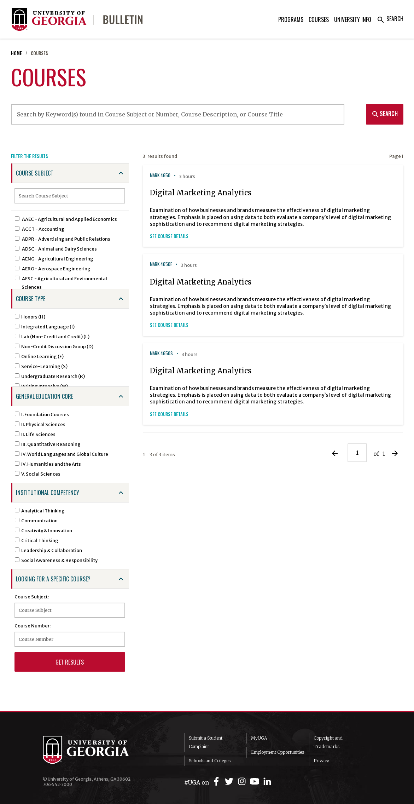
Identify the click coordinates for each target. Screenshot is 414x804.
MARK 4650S (161, 353)
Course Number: (32, 625)
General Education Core (44, 396)
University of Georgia (96, 750)
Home (16, 53)
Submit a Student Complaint (205, 742)
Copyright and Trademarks (328, 742)
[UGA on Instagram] (243, 781)
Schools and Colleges (210, 760)
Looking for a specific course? (53, 579)
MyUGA (259, 738)
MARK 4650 (160, 175)
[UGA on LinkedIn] (267, 781)
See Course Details (169, 236)
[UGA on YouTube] (255, 781)
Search (390, 19)
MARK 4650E (161, 264)
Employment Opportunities (277, 752)
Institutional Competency (47, 492)
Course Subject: (31, 596)
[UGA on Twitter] (230, 781)
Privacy (321, 760)
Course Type (30, 298)
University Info (352, 19)
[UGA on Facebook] (217, 781)
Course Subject (34, 173)
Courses (319, 19)
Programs (290, 19)
